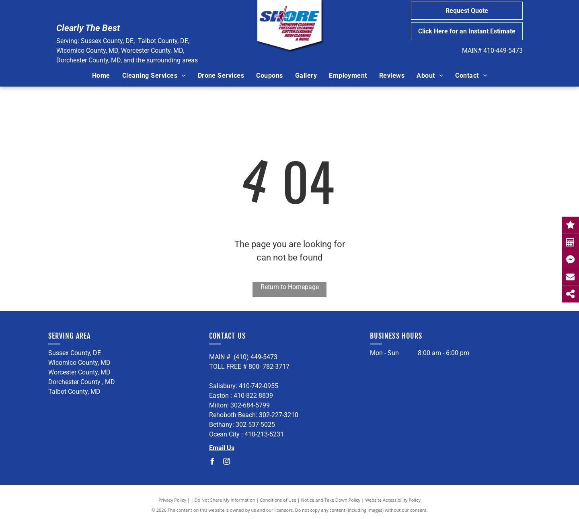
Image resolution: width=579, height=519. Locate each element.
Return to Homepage (290, 287)
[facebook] (212, 462)
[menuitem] (101, 76)
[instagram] (227, 462)
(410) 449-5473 (255, 357)
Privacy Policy (172, 500)
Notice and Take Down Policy (331, 500)
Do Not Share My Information (225, 500)
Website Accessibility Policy (393, 500)
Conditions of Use (278, 500)
